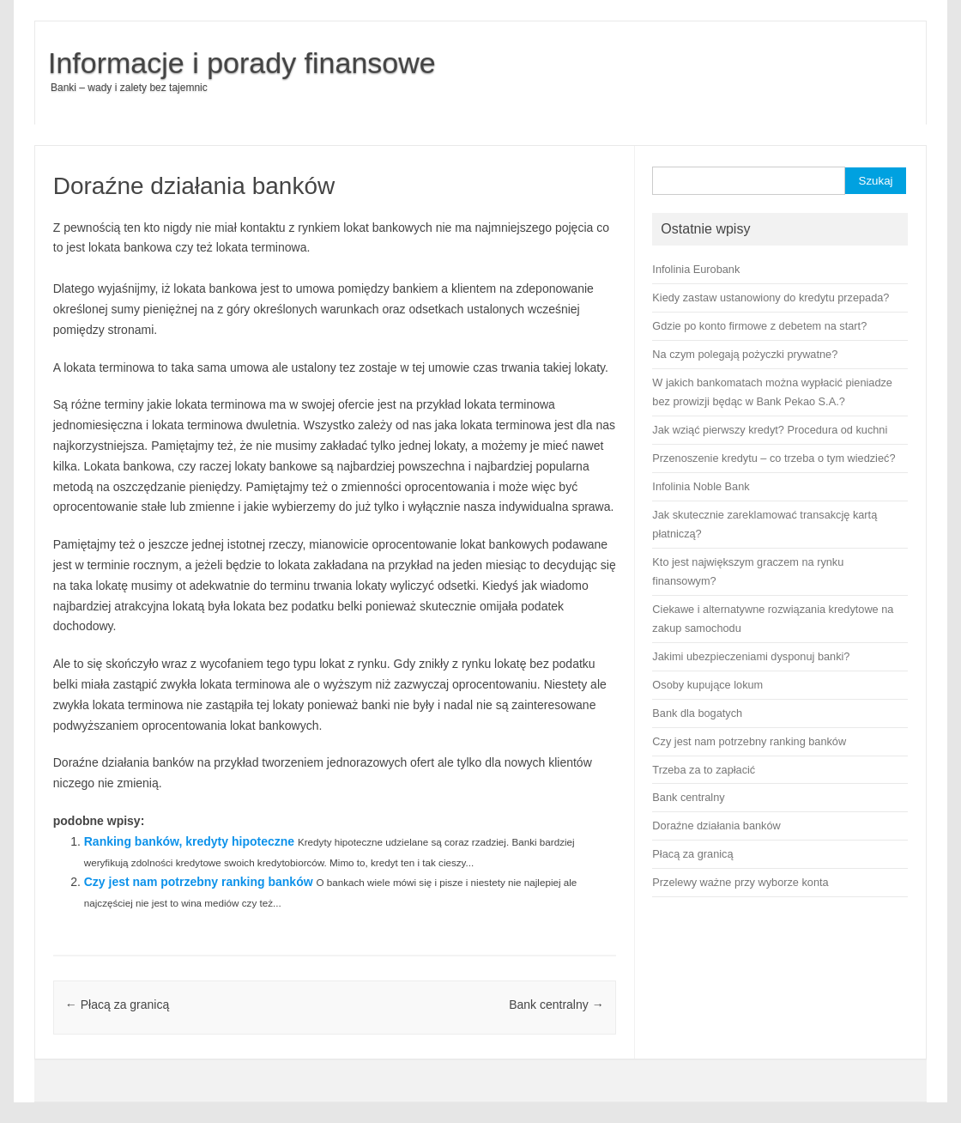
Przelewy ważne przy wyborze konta (740, 882)
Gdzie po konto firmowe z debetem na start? (759, 325)
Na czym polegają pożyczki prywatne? (744, 354)
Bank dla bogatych (697, 713)
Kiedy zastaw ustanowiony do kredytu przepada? (770, 297)
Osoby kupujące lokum (707, 684)
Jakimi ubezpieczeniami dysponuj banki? (750, 656)
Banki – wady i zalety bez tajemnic (129, 88)
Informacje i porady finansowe (242, 62)
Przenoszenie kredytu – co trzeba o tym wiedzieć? (773, 458)
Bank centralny (556, 1004)
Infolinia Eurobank (696, 269)
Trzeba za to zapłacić (703, 769)
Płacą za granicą (117, 1004)
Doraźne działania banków (716, 825)
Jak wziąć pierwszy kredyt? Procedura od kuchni (769, 429)
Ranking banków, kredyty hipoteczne (189, 841)
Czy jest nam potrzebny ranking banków (198, 882)
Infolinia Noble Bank (700, 486)
